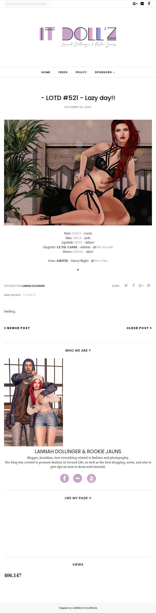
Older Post (138, 328)
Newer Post (18, 328)
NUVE (78, 242)
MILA (77, 238)
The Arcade (104, 247)
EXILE (76, 233)
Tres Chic (101, 260)
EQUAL (78, 251)
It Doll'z (29, 295)
